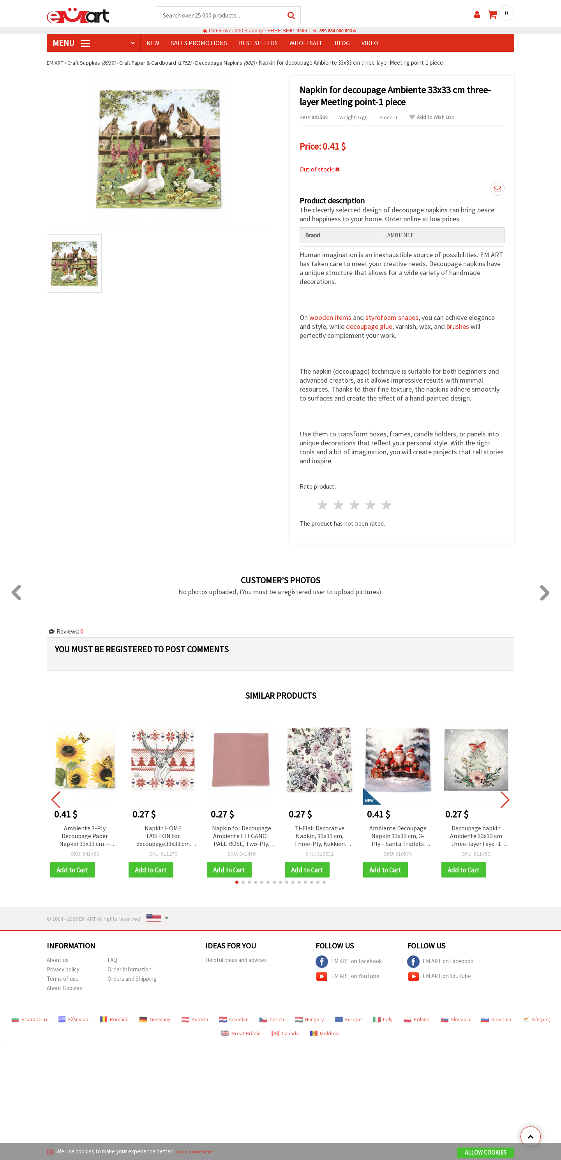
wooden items (330, 315)
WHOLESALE (306, 43)
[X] (50, 1151)
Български (29, 1018)
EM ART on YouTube (347, 975)
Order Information (130, 967)
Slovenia (496, 1017)
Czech (271, 1017)
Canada (285, 1032)
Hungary (309, 1017)
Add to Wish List (431, 117)
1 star (323, 503)
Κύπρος (536, 1018)
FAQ (112, 958)
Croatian (234, 1017)
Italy (383, 1017)
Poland (417, 1017)
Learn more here (195, 1151)
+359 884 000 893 (334, 31)
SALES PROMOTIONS (199, 43)
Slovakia (455, 1017)
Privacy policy (63, 967)
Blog (342, 43)
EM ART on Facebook (349, 960)
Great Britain (241, 1032)
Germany (155, 1017)
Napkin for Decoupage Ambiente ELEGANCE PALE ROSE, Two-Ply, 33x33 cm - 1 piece (241, 834)
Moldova (325, 1032)
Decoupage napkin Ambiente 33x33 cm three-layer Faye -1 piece (476, 834)
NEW (152, 43)
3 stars (355, 503)
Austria (195, 1017)
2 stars (339, 503)
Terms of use (63, 977)
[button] (236, 880)
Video (370, 43)
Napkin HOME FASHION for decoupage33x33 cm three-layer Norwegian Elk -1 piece (163, 834)
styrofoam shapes (391, 315)
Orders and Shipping (132, 977)
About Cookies (64, 986)
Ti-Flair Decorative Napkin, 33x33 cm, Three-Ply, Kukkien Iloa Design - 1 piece (319, 834)
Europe (348, 1018)
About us (58, 958)
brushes (457, 324)
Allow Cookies (485, 1152)
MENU (71, 43)
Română (114, 1018)
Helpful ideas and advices (236, 958)
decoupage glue (369, 324)
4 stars (371, 503)
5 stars (387, 503)
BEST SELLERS (258, 43)
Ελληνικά (73, 1018)
